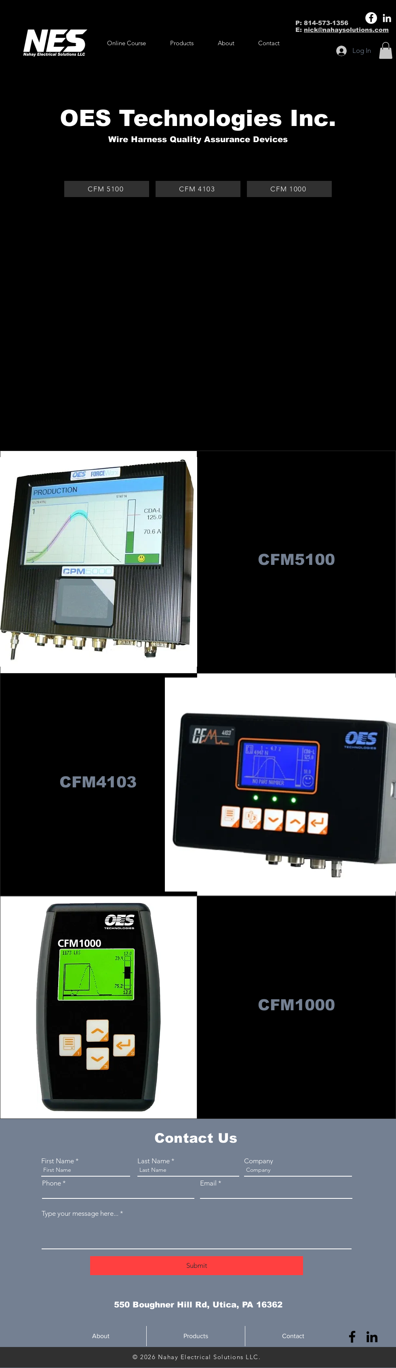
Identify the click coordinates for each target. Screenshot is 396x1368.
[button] (182, 43)
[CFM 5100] (106, 189)
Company (258, 1161)
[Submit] (196, 1265)
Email (208, 1183)
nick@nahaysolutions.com (346, 29)
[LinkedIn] (387, 18)
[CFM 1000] (289, 189)
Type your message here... (80, 1213)
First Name (57, 1161)
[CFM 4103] (198, 189)
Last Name (153, 1161)
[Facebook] (371, 18)
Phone (51, 1183)
